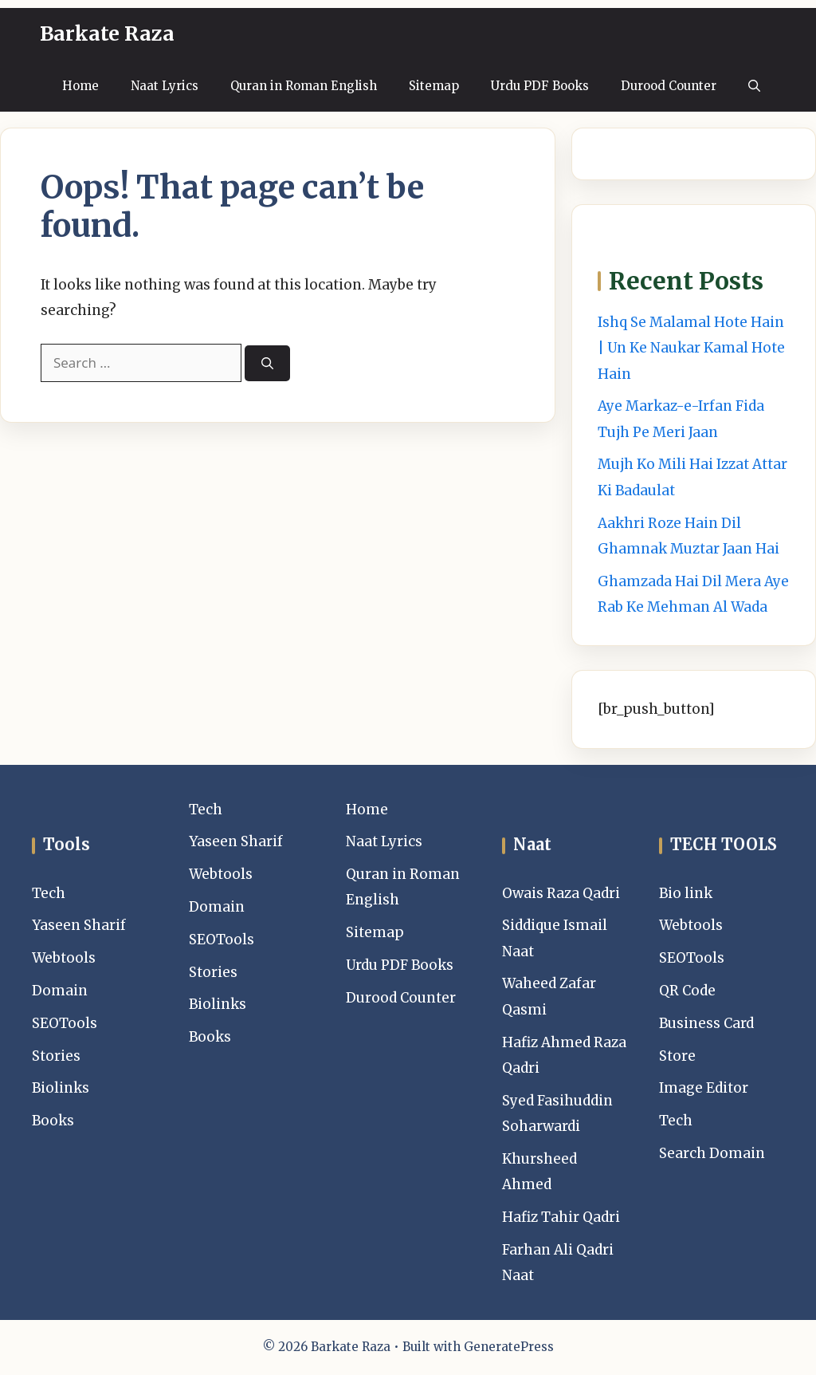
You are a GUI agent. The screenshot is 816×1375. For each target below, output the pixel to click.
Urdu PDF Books (540, 85)
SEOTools (64, 1023)
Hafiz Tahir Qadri (561, 1217)
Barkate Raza (107, 33)
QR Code (687, 990)
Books (53, 1120)
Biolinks (60, 1088)
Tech (48, 893)
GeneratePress (509, 1346)
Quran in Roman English (303, 85)
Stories (56, 1056)
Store (677, 1056)
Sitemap (434, 85)
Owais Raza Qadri (561, 893)
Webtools (64, 958)
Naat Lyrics (164, 85)
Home (80, 85)
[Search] (267, 363)
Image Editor (703, 1088)
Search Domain (712, 1153)
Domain (60, 990)
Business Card (706, 1023)
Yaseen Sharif (79, 925)
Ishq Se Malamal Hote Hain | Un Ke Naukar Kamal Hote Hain (691, 348)
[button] (754, 86)
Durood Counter (668, 85)
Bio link (685, 893)
